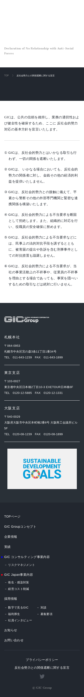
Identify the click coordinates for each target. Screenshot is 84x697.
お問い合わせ (14, 640)
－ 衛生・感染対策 (16, 582)
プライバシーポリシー (42, 660)
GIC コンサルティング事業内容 (27, 557)
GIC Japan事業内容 (18, 574)
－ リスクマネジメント (19, 565)
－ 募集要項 (44, 614)
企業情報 (10, 536)
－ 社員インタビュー (18, 620)
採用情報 (10, 598)
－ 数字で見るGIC (16, 607)
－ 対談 (41, 607)
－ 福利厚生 (12, 614)
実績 (7, 547)
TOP (6, 75)
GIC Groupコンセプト (20, 526)
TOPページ (12, 516)
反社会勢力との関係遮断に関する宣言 (42, 667)
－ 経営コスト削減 (16, 589)
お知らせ (10, 630)
